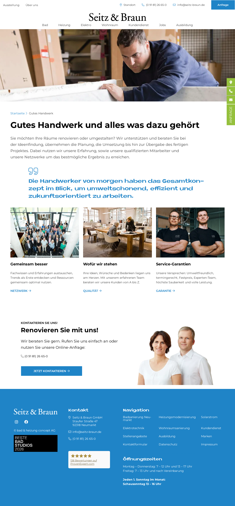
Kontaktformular (135, 444)
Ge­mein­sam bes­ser (29, 264)
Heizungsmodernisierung (177, 417)
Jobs (162, 25)
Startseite (17, 113)
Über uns (32, 5)
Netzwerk (19, 291)
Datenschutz (168, 444)
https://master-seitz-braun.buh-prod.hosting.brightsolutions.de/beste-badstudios (159, 452)
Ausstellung (11, 5)
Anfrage (223, 4)
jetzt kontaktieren (50, 371)
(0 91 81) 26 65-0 (154, 5)
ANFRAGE (231, 114)
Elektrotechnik (133, 428)
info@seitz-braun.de (189, 5)
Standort (127, 5)
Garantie (163, 291)
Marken (206, 436)
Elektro (86, 25)
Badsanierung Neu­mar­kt (137, 418)
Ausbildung (184, 25)
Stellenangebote (135, 436)
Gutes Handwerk (41, 113)
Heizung (64, 25)
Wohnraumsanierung (174, 428)
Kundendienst (139, 25)
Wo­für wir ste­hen (100, 264)
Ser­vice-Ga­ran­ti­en (173, 264)
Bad (45, 25)
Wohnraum (110, 25)
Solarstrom (209, 417)
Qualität (90, 291)
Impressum (209, 444)
